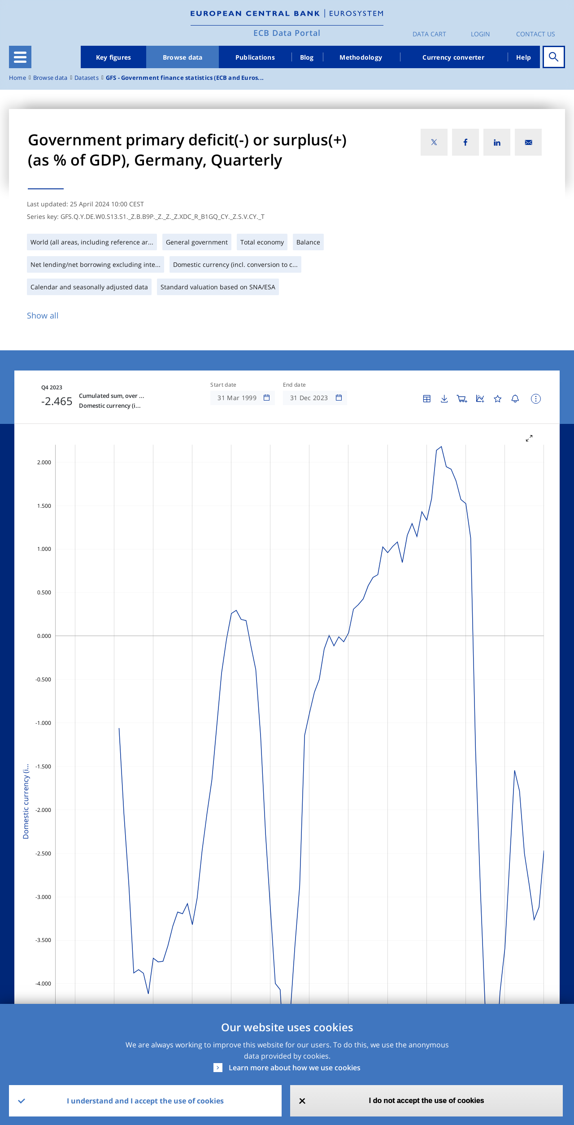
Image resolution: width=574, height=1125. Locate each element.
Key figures (113, 57)
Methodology (360, 57)
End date (294, 384)
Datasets (86, 78)
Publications (255, 57)
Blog (307, 57)
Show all (43, 315)
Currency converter (453, 57)
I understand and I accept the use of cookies (145, 1101)
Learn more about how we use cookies (295, 1068)
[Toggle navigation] (20, 57)
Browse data (183, 57)
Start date (223, 384)
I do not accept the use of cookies (426, 1100)
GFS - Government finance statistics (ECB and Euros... (185, 78)
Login (480, 34)
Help (523, 57)
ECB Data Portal (287, 32)
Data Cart (429, 34)
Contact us (535, 34)
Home (17, 78)
